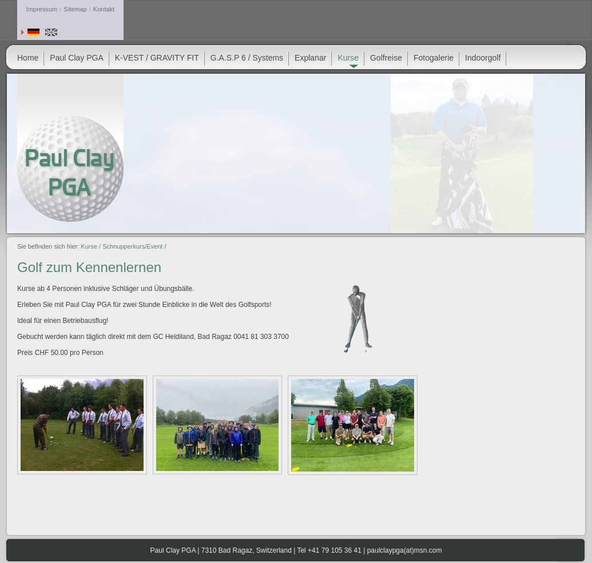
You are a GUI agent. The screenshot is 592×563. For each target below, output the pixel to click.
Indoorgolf (482, 57)
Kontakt (103, 9)
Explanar (310, 57)
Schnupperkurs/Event (132, 246)
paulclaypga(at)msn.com (404, 550)
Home (27, 57)
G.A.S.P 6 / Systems (246, 57)
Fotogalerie (434, 57)
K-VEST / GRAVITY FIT (157, 57)
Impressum (41, 9)
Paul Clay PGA (76, 57)
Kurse (89, 246)
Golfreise (386, 57)
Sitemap (74, 9)
